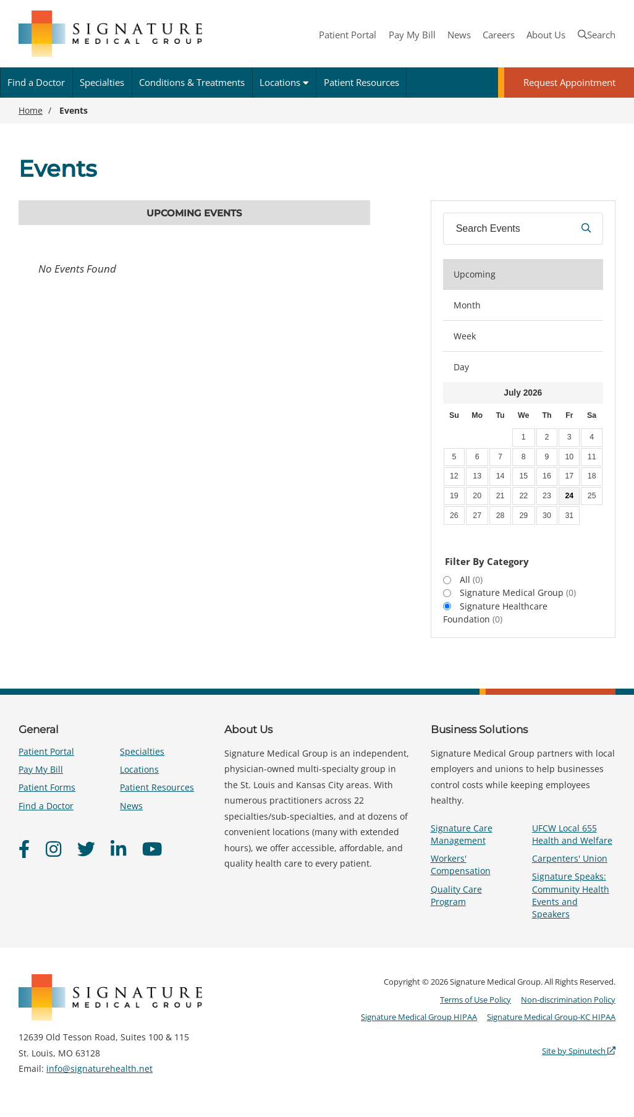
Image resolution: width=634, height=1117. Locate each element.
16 (547, 476)
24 (569, 495)
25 (592, 495)
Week (465, 336)
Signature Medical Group (518, 592)
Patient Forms (47, 787)
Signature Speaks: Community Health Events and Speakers (570, 895)
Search (596, 34)
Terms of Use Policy (475, 999)
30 (547, 515)
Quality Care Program (456, 895)
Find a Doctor (36, 82)
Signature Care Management (461, 834)
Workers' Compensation (461, 864)
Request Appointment (569, 82)
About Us (545, 34)
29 (523, 515)
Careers (499, 34)
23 (547, 495)
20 (477, 495)
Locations (284, 82)
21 (500, 495)
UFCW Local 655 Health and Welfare (572, 834)
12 (454, 476)
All (471, 579)
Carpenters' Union (569, 858)
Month (467, 305)
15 (523, 476)
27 (477, 515)
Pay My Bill (412, 34)
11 (592, 456)
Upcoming (475, 274)
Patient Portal (347, 34)
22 (523, 495)
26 (454, 515)
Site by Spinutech (578, 1050)
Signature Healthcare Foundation (495, 612)
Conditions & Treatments (192, 82)
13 (477, 476)
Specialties (102, 82)
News (459, 34)
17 (569, 476)
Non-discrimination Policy (568, 999)
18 (592, 476)
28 (500, 515)
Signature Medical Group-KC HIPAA (551, 1016)
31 (569, 515)
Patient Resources (361, 82)
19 (454, 495)
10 (569, 456)
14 (500, 476)
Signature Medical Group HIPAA (419, 1016)
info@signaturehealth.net (99, 1068)
